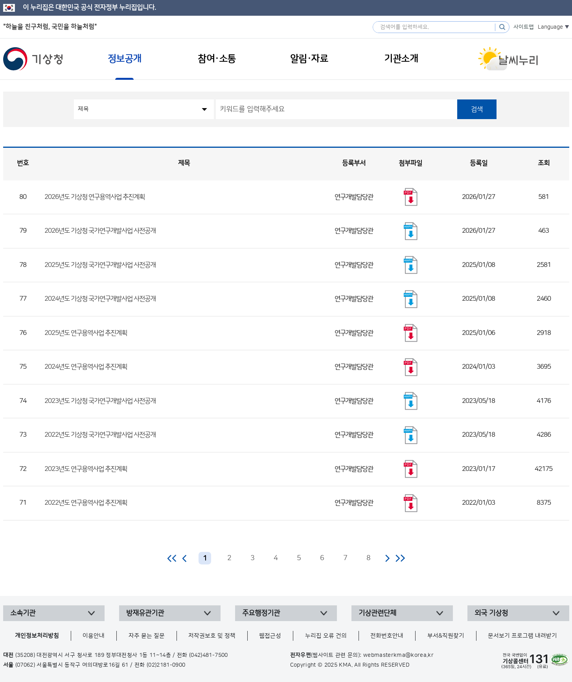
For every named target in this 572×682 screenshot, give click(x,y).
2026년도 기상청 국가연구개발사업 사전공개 (100, 230)
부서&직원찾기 (445, 635)
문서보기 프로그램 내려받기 (522, 635)
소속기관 (22, 613)
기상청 (33, 59)
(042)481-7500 (208, 655)
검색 (477, 109)
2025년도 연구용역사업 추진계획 (85, 332)
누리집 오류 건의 (326, 635)
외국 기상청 (491, 613)
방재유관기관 (145, 613)
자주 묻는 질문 (147, 635)
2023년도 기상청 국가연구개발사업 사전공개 (100, 400)
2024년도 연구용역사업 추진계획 (85, 366)
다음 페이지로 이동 (387, 558)
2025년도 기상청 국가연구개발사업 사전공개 (100, 264)
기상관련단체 (377, 613)
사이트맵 (523, 27)
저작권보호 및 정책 (211, 635)
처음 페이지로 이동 (172, 558)
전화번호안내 (386, 635)
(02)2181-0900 (166, 665)
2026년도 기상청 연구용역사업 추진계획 (94, 196)
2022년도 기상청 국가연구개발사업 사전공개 (100, 434)
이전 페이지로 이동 (184, 558)
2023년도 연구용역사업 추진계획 (85, 468)
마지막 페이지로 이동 (400, 558)
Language (550, 27)
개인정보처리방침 (37, 635)
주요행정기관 (261, 613)
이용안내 (94, 635)
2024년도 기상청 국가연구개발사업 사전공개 (100, 298)
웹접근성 (270, 635)
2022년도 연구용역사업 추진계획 (85, 502)
